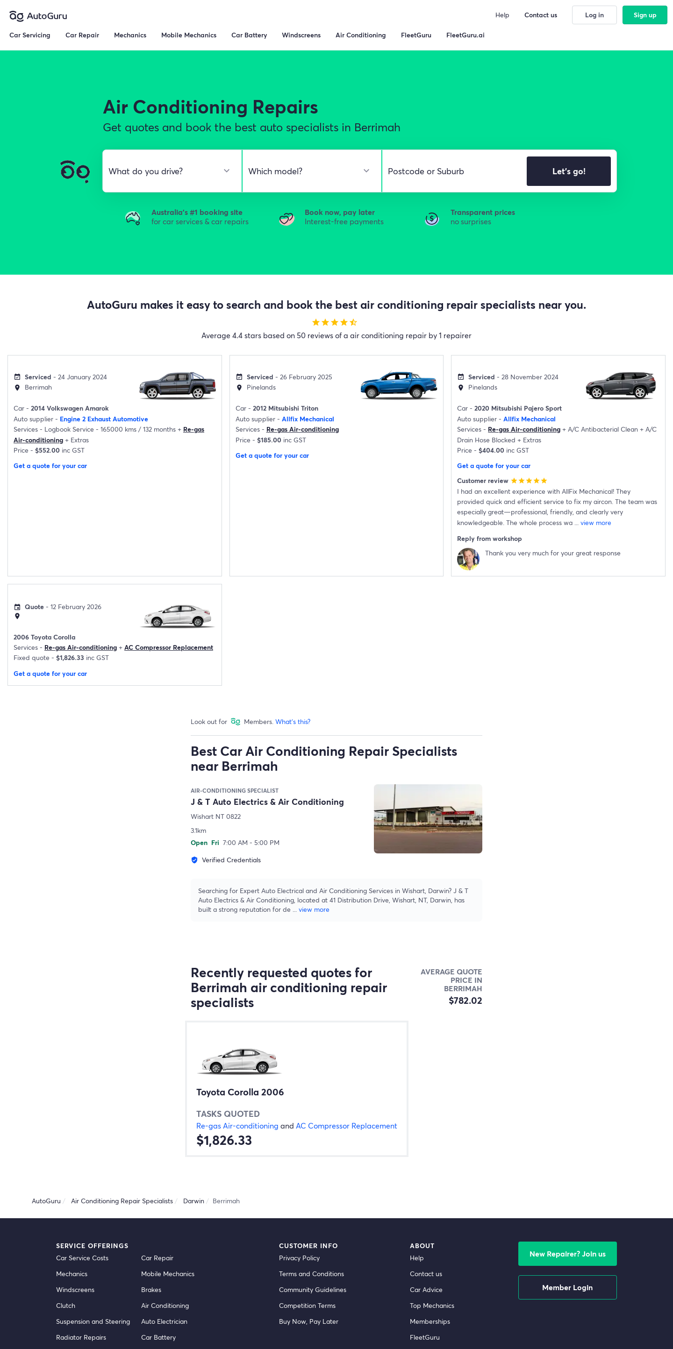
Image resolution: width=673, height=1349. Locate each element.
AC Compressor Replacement (168, 647)
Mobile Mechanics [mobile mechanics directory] (167, 1273)
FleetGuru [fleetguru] (425, 1337)
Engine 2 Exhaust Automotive (104, 418)
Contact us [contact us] (426, 1273)
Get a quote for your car (50, 465)
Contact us (540, 14)
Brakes (151, 1289)
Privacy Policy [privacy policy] (299, 1257)
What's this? (292, 721)
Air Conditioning (165, 1305)
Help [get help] (417, 1257)
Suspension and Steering (93, 1321)
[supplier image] (428, 818)
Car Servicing (29, 34)
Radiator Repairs (81, 1337)
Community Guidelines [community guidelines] (312, 1289)
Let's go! (569, 171)
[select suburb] (451, 171)
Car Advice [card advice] (426, 1289)
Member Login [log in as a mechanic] (567, 1287)
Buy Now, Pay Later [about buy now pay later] (308, 1321)
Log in (594, 14)
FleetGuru (416, 34)
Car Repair (82, 34)
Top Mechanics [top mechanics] (432, 1305)
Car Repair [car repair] (157, 1257)
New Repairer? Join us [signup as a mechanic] (568, 1253)
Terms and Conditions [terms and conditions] (311, 1273)
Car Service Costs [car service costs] (82, 1257)
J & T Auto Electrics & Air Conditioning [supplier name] (267, 801)
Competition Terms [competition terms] (307, 1305)
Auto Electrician (164, 1321)
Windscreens (75, 1289)
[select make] (168, 171)
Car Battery (158, 1337)
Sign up (645, 14)
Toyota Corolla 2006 (240, 1092)
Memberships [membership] (430, 1321)
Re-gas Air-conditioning (302, 429)
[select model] (308, 171)
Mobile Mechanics (188, 34)
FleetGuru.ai (465, 34)
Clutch (65, 1305)
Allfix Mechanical (308, 418)
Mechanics (130, 34)
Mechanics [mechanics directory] (71, 1273)
